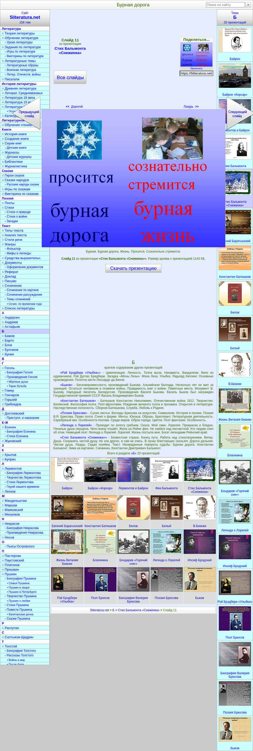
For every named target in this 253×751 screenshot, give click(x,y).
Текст (6, 226)
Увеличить (196, 67)
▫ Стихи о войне (16, 216)
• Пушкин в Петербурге (21, 591)
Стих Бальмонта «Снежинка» (139, 610)
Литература (11, 29)
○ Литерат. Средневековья (22, 93)
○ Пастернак (11, 556)
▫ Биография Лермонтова (23, 473)
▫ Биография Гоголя (19, 372)
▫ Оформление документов (24, 267)
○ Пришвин (10, 569)
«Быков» (66, 385)
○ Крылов (9, 455)
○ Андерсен (11, 317)
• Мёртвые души (17, 381)
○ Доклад (9, 276)
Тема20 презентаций (235, 17)
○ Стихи (8, 207)
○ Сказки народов (15, 180)
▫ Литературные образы (21, 65)
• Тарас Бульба (16, 385)
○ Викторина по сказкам (20, 194)
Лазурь (191, 106)
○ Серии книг (12, 143)
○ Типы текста (12, 230)
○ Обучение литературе (20, 38)
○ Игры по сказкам (16, 189)
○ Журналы (10, 152)
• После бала (15, 664)
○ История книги (14, 134)
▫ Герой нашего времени (22, 487)
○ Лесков (9, 491)
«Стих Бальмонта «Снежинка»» (83, 437)
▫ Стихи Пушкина (17, 605)
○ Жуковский (11, 441)
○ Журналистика (14, 166)
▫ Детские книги (15, 147)
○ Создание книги (15, 139)
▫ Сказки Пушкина (17, 618)
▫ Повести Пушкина (18, 609)
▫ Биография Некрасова (22, 528)
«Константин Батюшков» (78, 401)
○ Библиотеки (12, 162)
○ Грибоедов (11, 404)
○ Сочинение (12, 285)
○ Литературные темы (19, 61)
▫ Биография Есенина (20, 431)
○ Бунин (8, 354)
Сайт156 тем (25, 17)
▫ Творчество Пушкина (20, 596)
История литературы (19, 84)
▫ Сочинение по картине (22, 290)
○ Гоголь (8, 368)
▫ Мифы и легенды (18, 253)
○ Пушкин (9, 574)
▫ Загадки (11, 221)
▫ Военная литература (20, 70)
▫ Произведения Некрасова (24, 532)
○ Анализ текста (14, 235)
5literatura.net (99, 610)
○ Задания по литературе (21, 47)
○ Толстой (9, 646)
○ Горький (9, 400)
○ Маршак (9, 505)
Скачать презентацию (133, 268)
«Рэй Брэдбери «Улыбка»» (80, 372)
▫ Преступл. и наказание (22, 418)
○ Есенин (9, 427)
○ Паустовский (13, 560)
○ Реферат (10, 272)
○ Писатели (10, 79)
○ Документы (12, 263)
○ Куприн (9, 459)
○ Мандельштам (14, 501)
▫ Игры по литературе (20, 51)
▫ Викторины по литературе (24, 56)
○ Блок (7, 345)
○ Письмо (9, 281)
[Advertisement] (133, 316)
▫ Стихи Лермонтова (19, 482)
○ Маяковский (12, 510)
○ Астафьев (11, 327)
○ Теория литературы (18, 33)
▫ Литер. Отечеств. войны (23, 74)
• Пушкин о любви (18, 600)
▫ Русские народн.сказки (22, 184)
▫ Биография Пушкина (20, 578)
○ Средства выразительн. (21, 258)
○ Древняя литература (19, 88)
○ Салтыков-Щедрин (17, 637)
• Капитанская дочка (20, 614)
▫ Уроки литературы (19, 42)
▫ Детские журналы (18, 157)
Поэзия (8, 198)
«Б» (134, 453)
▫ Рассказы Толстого (19, 655)
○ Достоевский (13, 413)
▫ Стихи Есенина (16, 436)
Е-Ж (5, 422)
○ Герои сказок (13, 175)
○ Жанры (9, 244)
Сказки (7, 171)
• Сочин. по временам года (24, 303)
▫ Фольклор (13, 249)
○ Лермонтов (12, 468)
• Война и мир (16, 659)
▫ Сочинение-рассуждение (23, 294)
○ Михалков (11, 514)
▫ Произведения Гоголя (21, 377)
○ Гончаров (10, 395)
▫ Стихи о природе (18, 212)
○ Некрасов (10, 523)
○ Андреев (10, 322)
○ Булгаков (10, 350)
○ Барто (8, 340)
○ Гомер (8, 390)
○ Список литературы (18, 308)
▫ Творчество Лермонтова (23, 477)
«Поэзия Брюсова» (73, 413)
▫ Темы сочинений (17, 299)
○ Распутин (10, 628)
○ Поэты (8, 203)
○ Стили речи (12, 240)
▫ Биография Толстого (20, 651)
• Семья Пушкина (18, 583)
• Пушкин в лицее (18, 587)
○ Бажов (8, 336)
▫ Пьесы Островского (19, 546)
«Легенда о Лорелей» (76, 425)
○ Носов (8, 537)
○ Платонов (11, 565)
